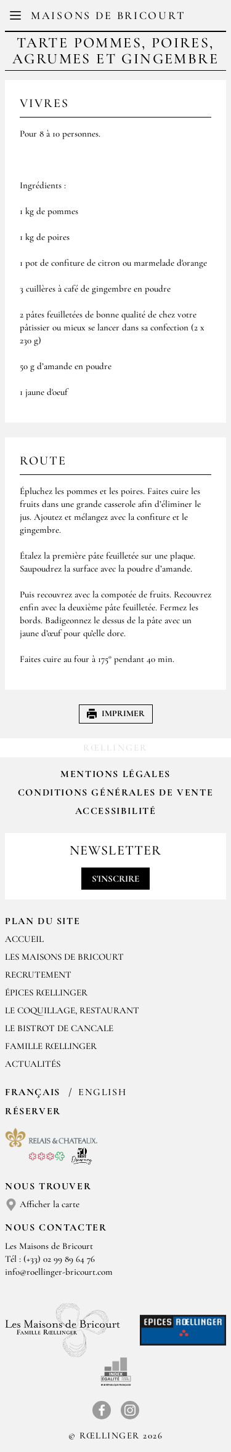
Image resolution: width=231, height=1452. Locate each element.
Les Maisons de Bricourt (64, 956)
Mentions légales (115, 774)
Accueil (24, 938)
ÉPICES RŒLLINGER (46, 992)
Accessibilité (115, 811)
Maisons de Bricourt (108, 15)
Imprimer (116, 713)
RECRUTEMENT (38, 974)
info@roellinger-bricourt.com (59, 1271)
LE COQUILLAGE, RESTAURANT (72, 1010)
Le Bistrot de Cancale (59, 1028)
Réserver (33, 1111)
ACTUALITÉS (32, 1063)
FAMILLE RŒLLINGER (51, 1045)
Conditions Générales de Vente (115, 792)
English (102, 1092)
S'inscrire (115, 878)
